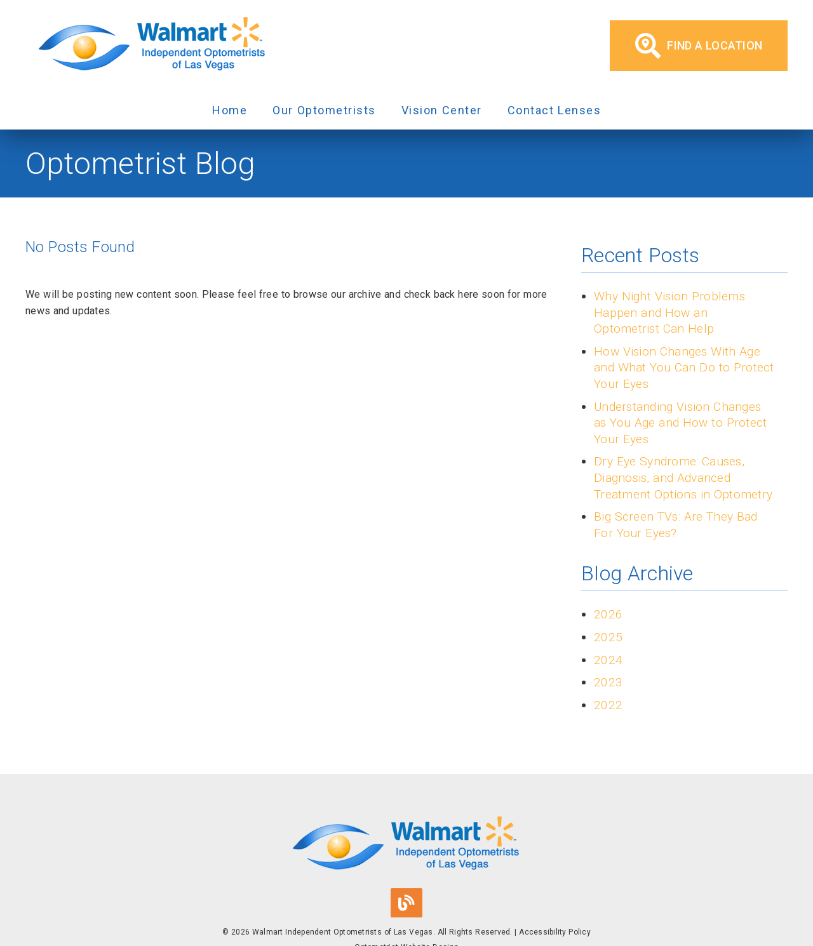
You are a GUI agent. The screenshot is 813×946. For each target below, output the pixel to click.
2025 (608, 637)
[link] (152, 46)
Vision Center (441, 110)
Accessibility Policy (555, 932)
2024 (608, 660)
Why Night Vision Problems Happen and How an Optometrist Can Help (669, 312)
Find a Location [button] (698, 45)
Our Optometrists (324, 110)
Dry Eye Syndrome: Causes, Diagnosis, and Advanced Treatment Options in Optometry (683, 477)
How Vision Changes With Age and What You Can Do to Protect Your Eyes (684, 367)
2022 (608, 705)
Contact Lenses (554, 110)
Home (229, 110)
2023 (608, 682)
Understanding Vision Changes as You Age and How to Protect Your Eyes (680, 422)
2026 (608, 614)
